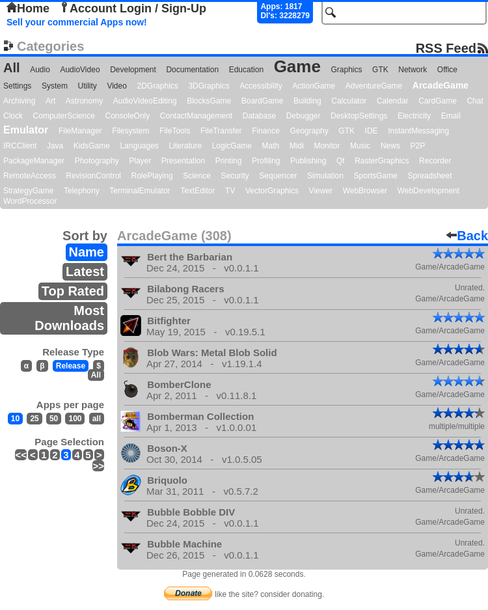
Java (55, 145)
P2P (417, 145)
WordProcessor (30, 201)
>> (98, 465)
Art (50, 100)
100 (74, 418)
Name (86, 252)
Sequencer (278, 175)
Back (467, 236)
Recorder (435, 160)
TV (230, 190)
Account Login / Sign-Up (132, 8)
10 (15, 418)
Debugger (303, 115)
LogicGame (232, 145)
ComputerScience (64, 115)
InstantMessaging (418, 130)
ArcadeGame (440, 85)
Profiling (266, 160)
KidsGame (92, 145)
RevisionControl (93, 175)
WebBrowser (365, 190)
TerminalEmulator (139, 190)
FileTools (174, 130)
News (390, 145)
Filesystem (130, 130)
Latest (85, 271)
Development (133, 69)
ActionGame (313, 85)
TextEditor (197, 190)
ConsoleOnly (127, 115)
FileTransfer (221, 130)
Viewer (320, 190)
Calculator (348, 100)
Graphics (346, 69)
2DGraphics (157, 85)
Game (297, 66)
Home (28, 8)
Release (70, 365)
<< (21, 454)
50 (53, 418)
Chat (475, 100)
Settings (17, 85)
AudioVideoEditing (145, 100)
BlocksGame (209, 100)
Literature (185, 145)
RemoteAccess (29, 175)
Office (447, 69)
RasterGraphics (382, 160)
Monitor (327, 145)
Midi (297, 145)
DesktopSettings (359, 115)
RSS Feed (446, 48)
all (96, 418)
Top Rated (73, 291)
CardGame (437, 100)
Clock (13, 115)
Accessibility (260, 85)
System (55, 85)
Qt (340, 160)
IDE (371, 130)
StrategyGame (28, 190)
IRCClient (19, 145)
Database (259, 115)
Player (140, 160)
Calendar (393, 100)
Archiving (19, 100)
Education (246, 69)
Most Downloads (69, 318)
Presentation (183, 160)
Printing (228, 160)
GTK (380, 69)
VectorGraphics (272, 190)
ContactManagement (196, 115)
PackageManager (33, 160)
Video (116, 85)
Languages (139, 145)
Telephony (82, 190)
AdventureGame (374, 85)
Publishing (308, 160)
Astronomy (84, 100)
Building (307, 100)
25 (34, 418)
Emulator (25, 129)
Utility (87, 85)
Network (412, 69)
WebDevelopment (428, 190)
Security (235, 175)
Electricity (414, 115)
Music (360, 145)
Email (451, 115)
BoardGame (262, 100)
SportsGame (376, 175)
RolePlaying (152, 175)
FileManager (80, 130)
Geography (309, 130)
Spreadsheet (429, 175)
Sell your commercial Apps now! (77, 22)
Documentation (192, 69)
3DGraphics (208, 85)
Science (197, 175)
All (11, 68)
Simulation (325, 175)
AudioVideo (80, 69)
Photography (97, 160)
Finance (266, 130)
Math (271, 145)
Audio (40, 69)
